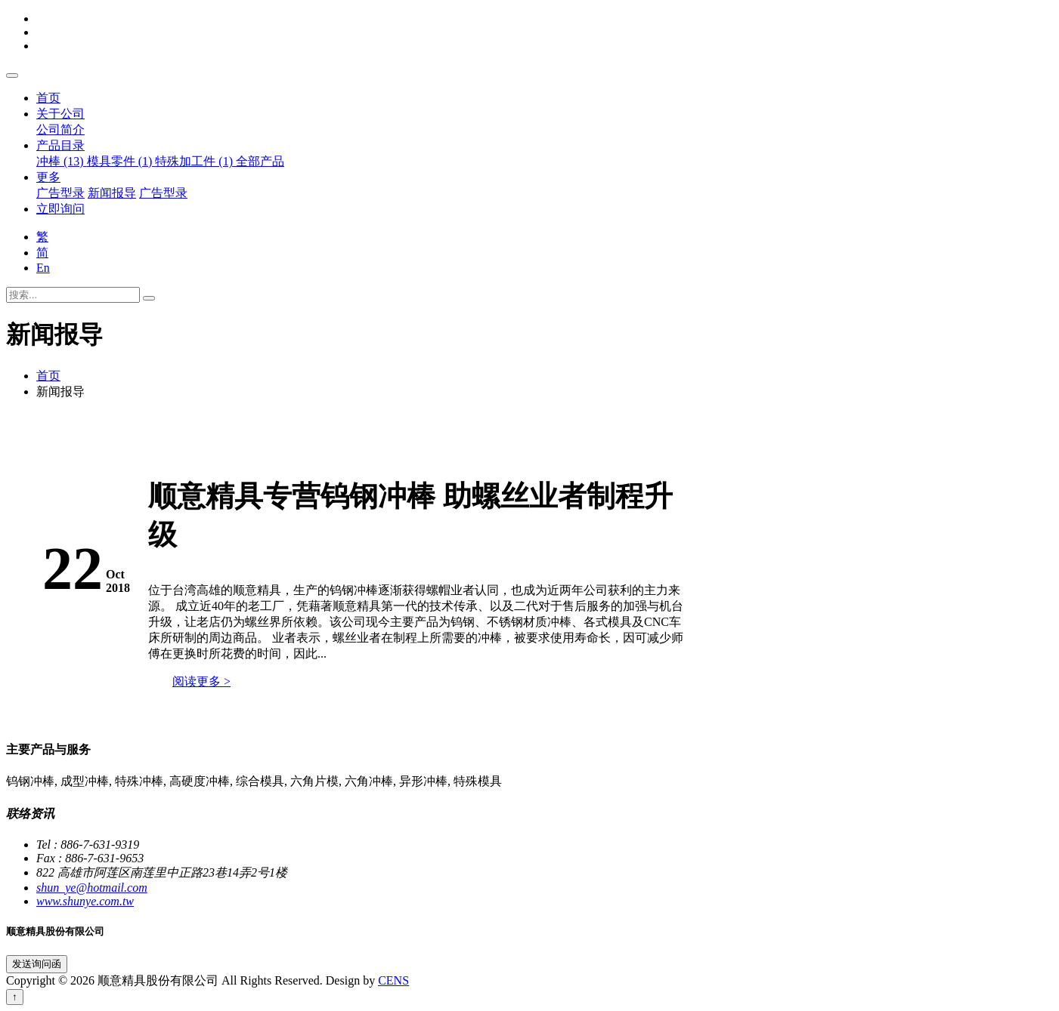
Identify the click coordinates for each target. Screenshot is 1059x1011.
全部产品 (260, 161)
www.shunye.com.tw (85, 901)
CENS (393, 980)
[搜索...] (73, 295)
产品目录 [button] (60, 145)
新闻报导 (112, 192)
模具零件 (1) (121, 161)
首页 (48, 97)
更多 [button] (48, 177)
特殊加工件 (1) (195, 161)
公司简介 (60, 129)
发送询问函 (36, 963)
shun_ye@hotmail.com (91, 887)
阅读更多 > (201, 681)
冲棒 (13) (61, 161)
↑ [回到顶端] (14, 997)
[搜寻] (149, 298)
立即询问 (60, 208)
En (43, 267)
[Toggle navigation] (12, 75)
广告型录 (60, 192)
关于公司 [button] (60, 113)
